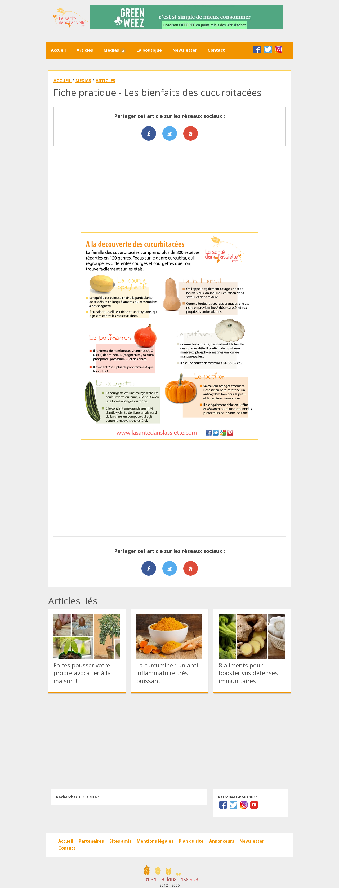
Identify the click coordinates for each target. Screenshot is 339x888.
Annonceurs (221, 841)
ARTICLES (105, 80)
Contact (216, 50)
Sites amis (120, 841)
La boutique (149, 50)
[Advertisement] (169, 189)
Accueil (58, 50)
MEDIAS (83, 80)
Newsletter (184, 50)
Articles (85, 50)
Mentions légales (155, 841)
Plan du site (191, 841)
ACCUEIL (62, 80)
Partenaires (91, 841)
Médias (115, 50)
